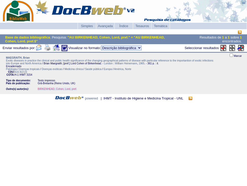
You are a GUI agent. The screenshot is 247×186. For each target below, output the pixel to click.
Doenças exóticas (52, 69)
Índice (123, 26)
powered (91, 98)
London (108, 63)
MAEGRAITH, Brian (18, 57)
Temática (160, 26)
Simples (87, 26)
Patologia (11, 69)
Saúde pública (93, 69)
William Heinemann (126, 63)
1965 (141, 63)
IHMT (22, 74)
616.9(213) (21, 72)
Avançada (105, 26)
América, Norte (122, 69)
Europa (108, 69)
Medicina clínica (73, 69)
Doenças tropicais (29, 69)
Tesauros (142, 26)
